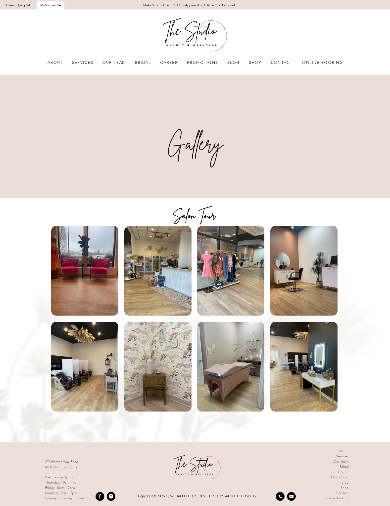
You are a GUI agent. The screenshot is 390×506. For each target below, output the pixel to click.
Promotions (202, 62)
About (55, 62)
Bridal (143, 62)
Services (82, 62)
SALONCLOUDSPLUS (240, 496)
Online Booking (322, 62)
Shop (255, 62)
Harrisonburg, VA (18, 5)
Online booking (336, 498)
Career (169, 62)
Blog (233, 62)
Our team (114, 62)
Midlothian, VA (50, 5)
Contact (282, 62)
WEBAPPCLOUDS (183, 496)
